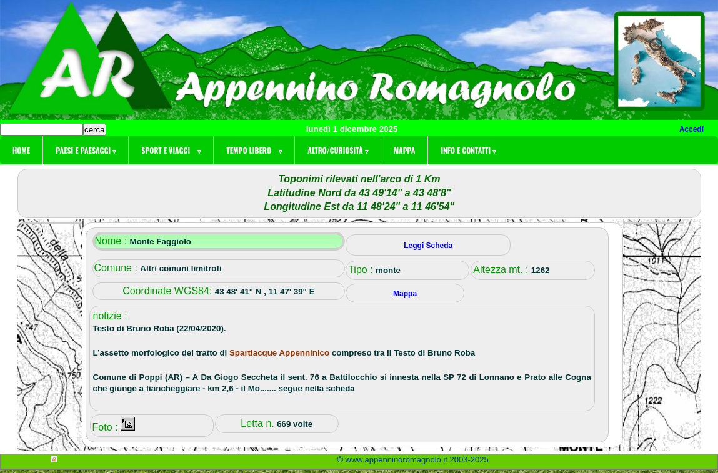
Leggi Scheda (428, 245)
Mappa (405, 150)
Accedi (691, 129)
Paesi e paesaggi (86, 150)
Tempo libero (254, 150)
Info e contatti (468, 150)
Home (21, 150)
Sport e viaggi (171, 150)
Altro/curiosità (337, 150)
